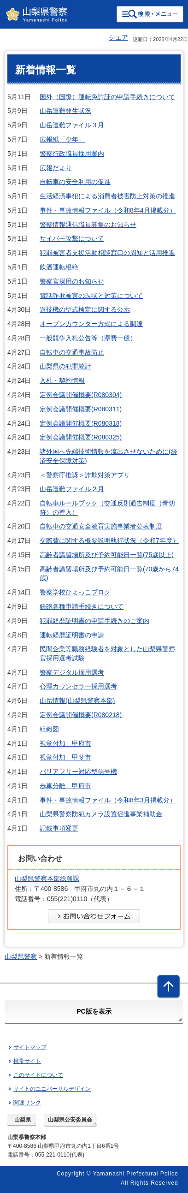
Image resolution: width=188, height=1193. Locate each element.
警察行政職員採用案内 (72, 153)
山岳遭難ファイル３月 (72, 125)
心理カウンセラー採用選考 (78, 686)
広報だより (56, 168)
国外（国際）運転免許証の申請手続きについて (107, 97)
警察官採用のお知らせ (72, 281)
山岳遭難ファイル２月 (72, 489)
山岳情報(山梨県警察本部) (77, 700)
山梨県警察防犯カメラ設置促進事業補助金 (101, 814)
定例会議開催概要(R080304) (81, 394)
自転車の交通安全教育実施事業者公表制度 (101, 526)
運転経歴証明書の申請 (72, 635)
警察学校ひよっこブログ (75, 592)
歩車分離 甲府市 (65, 785)
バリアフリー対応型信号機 (78, 771)
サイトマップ (30, 1047)
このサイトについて (38, 1075)
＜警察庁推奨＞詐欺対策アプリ (85, 475)
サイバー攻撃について (72, 238)
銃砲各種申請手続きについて (81, 606)
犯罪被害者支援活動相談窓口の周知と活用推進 (107, 252)
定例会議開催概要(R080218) (81, 714)
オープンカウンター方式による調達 (91, 323)
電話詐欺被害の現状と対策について (91, 295)
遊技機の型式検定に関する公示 (85, 309)
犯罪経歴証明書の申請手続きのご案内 (94, 620)
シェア (118, 37)
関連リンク (27, 1102)
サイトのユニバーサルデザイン (52, 1089)
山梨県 (22, 1119)
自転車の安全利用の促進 (75, 181)
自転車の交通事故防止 (72, 352)
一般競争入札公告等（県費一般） (88, 338)
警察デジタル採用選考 (72, 672)
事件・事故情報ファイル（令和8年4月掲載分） (108, 210)
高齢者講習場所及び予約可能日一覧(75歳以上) (107, 554)
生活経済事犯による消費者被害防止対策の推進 (107, 196)
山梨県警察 (21, 956)
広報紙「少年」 (62, 139)
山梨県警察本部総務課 (47, 878)
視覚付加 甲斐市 (65, 757)
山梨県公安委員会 (70, 1119)
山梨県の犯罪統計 (65, 366)
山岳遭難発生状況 (65, 110)
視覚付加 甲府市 (65, 743)
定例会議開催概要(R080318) (81, 423)
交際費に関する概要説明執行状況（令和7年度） (109, 540)
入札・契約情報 (62, 380)
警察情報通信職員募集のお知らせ (88, 224)
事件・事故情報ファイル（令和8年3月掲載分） (108, 800)
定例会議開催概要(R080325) (81, 437)
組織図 (49, 729)
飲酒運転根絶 (59, 267)
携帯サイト (27, 1061)
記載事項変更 (59, 828)
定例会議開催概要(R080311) (81, 409)
